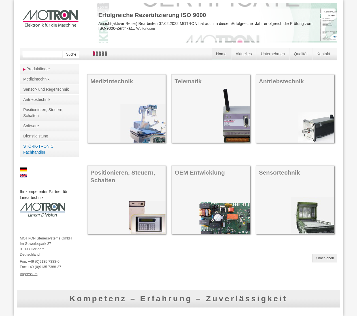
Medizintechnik (36, 79)
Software (31, 126)
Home (221, 54)
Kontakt (323, 54)
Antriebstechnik (36, 99)
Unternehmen (273, 54)
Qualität (300, 54)
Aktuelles (244, 54)
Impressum (28, 274)
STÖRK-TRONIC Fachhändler (38, 149)
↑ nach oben (324, 258)
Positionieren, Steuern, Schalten (43, 112)
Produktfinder (38, 69)
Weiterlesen (145, 29)
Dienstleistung (35, 136)
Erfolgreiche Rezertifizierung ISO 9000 (152, 15)
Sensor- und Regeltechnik (46, 89)
